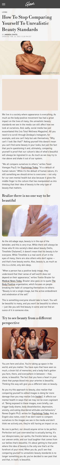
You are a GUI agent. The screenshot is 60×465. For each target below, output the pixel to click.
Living (4, 12)
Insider (38, 396)
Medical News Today (12, 280)
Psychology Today (29, 167)
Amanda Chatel (11, 35)
